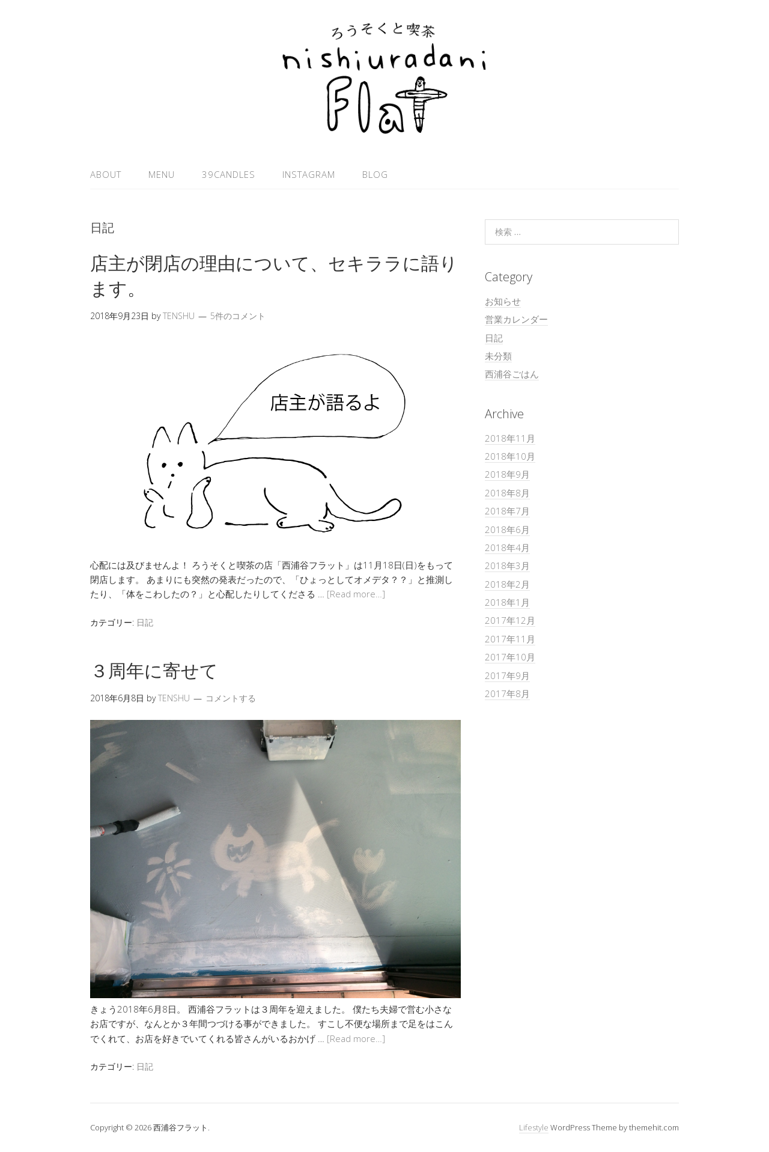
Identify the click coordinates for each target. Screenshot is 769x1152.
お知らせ (503, 301)
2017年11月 (510, 639)
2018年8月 (507, 493)
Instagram (308, 174)
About (105, 174)
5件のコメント (238, 316)
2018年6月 (507, 529)
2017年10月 (510, 657)
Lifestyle (534, 1127)
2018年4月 (507, 547)
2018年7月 (507, 511)
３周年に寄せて (154, 670)
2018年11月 (510, 438)
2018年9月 (507, 474)
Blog (375, 174)
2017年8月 (507, 693)
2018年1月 (507, 602)
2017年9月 (507, 675)
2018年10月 (510, 456)
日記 (144, 622)
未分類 (498, 356)
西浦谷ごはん (512, 374)
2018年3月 (507, 565)
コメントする (230, 698)
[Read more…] (356, 594)
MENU (161, 174)
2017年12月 (510, 620)
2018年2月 (507, 584)
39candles (228, 174)
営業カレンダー (516, 319)
